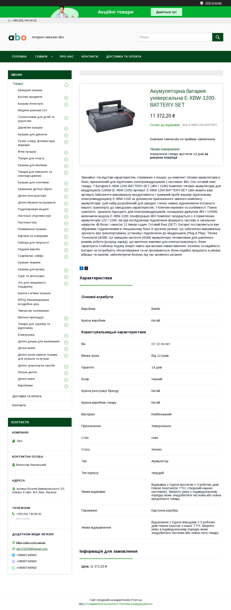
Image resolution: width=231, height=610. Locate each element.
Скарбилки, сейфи (30, 255)
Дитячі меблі (26, 348)
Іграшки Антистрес (31, 103)
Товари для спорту (31, 158)
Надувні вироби (29, 249)
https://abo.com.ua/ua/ (31, 542)
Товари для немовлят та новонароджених (35, 173)
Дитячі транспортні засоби (36, 365)
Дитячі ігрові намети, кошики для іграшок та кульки (37, 356)
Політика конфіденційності (136, 604)
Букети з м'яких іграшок (34, 293)
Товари (41, 56)
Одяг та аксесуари (31, 276)
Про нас (67, 56)
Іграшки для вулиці (31, 269)
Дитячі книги (26, 378)
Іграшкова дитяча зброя (35, 189)
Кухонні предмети (30, 96)
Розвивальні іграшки (32, 229)
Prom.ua (136, 600)
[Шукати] (217, 37)
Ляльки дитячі (27, 372)
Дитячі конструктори (32, 195)
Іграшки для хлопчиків (33, 182)
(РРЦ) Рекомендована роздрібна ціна (33, 301)
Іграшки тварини (29, 262)
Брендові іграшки (30, 90)
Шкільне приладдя (31, 317)
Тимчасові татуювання (33, 310)
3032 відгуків (213, 3)
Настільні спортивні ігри (34, 215)
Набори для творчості (33, 242)
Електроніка (26, 334)
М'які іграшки (27, 151)
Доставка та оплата (123, 56)
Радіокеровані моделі (33, 209)
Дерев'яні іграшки (30, 127)
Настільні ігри (27, 222)
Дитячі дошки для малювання (38, 341)
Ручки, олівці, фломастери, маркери (36, 143)
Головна (19, 56)
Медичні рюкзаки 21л (32, 110)
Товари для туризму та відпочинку (34, 326)
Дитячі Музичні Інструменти (36, 202)
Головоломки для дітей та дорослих (36, 119)
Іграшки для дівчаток (32, 134)
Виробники (25, 385)
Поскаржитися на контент (101, 604)
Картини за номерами (33, 236)
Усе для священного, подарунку (32, 284)
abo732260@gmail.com (32, 549)
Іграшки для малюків (32, 165)
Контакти (90, 56)
